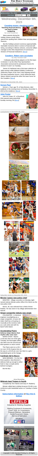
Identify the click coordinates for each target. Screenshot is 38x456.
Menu (35, 5)
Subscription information (13, 394)
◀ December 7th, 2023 (9, 13)
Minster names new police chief (13, 298)
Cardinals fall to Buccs (10, 356)
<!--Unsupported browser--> (19, 438)
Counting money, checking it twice (19, 26)
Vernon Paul (5, 85)
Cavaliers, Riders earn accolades (19, 56)
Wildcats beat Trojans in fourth (13, 381)
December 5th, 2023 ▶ (29, 13)
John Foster (5, 94)
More (25, 52)
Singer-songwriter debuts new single (15, 313)
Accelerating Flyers (8, 331)
